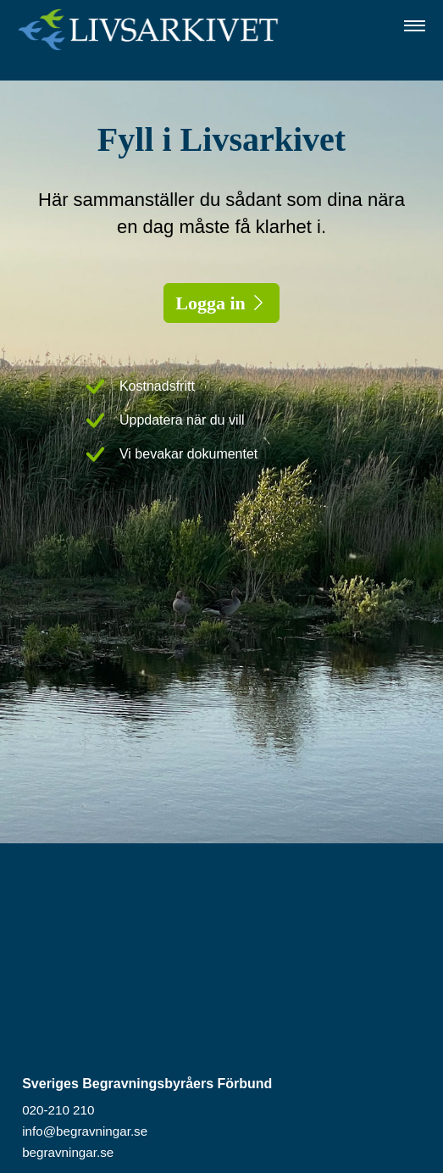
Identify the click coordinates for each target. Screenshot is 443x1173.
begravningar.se (68, 1152)
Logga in (52, 61)
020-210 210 (58, 1110)
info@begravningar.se (84, 1131)
